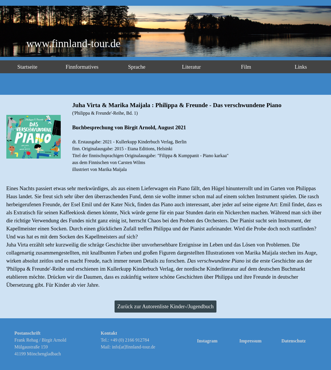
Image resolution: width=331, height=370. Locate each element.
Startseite (27, 67)
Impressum (250, 340)
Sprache (136, 67)
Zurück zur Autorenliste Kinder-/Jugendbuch (165, 306)
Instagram (207, 340)
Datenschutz (293, 340)
